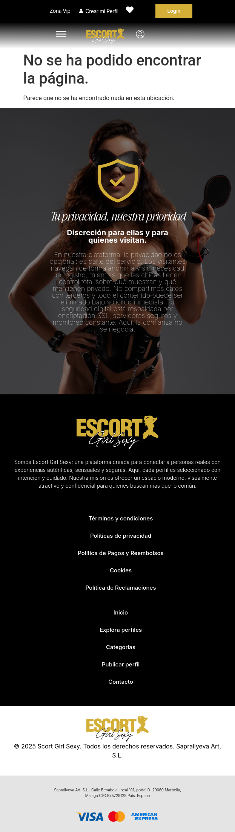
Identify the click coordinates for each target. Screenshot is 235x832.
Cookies (121, 570)
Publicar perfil (121, 664)
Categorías (120, 647)
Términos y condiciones (121, 518)
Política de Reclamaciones (121, 587)
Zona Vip (60, 11)
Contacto (120, 681)
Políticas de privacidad (120, 535)
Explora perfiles (121, 629)
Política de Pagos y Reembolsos (120, 553)
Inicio (121, 612)
